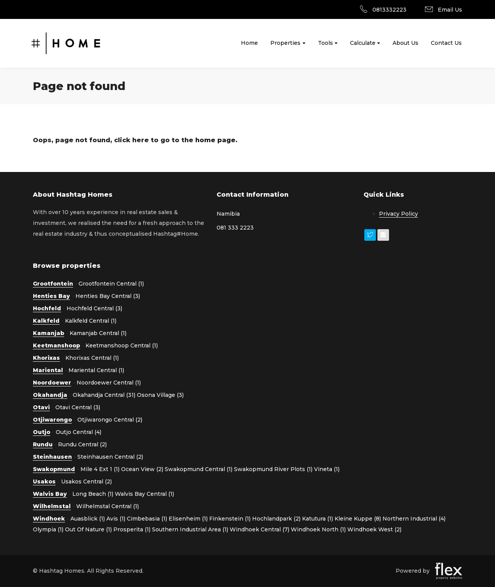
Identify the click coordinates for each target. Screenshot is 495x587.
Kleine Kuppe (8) (358, 518)
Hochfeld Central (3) (94, 308)
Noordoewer (52, 382)
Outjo (41, 432)
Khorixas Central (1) (92, 357)
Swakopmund (54, 469)
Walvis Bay (50, 493)
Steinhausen (52, 456)
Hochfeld (47, 308)
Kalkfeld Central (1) (90, 320)
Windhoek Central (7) (259, 529)
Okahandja (50, 394)
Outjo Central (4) (78, 432)
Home (249, 42)
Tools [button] (325, 42)
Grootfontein (53, 283)
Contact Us (446, 42)
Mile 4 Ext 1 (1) (99, 469)
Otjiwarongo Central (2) (109, 419)
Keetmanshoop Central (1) (121, 345)
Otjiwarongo (52, 419)
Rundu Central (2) (82, 444)
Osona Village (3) (160, 394)
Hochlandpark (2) (276, 518)
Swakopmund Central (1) (198, 469)
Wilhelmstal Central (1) (107, 506)
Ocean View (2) (142, 469)
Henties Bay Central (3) (107, 296)
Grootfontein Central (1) (111, 283)
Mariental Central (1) (96, 370)
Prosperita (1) (131, 529)
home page (215, 140)
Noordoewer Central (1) (109, 382)
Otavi (41, 407)
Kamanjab (48, 333)
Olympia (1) (48, 529)
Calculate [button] (363, 42)
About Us (405, 42)
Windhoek (49, 518)
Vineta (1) (327, 469)
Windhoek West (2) (374, 529)
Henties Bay (51, 296)
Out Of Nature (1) (88, 529)
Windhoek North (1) (318, 529)
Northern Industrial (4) (414, 518)
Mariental (48, 370)
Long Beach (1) (92, 493)
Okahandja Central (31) (104, 394)
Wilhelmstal (52, 506)
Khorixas (46, 357)
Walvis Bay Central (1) (144, 493)
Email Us (450, 9)
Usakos (44, 481)
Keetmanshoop (56, 345)
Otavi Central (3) (77, 407)
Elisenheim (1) (188, 518)
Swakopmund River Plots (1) (273, 469)
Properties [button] (285, 42)
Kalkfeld (46, 320)
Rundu (43, 444)
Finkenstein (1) (230, 518)
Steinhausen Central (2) (110, 456)
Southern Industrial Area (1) (190, 529)
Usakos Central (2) (86, 481)
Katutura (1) (317, 518)
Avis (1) (115, 518)
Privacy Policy (398, 213)
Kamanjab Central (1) (98, 333)
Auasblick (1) (87, 518)
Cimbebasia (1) (147, 518)
